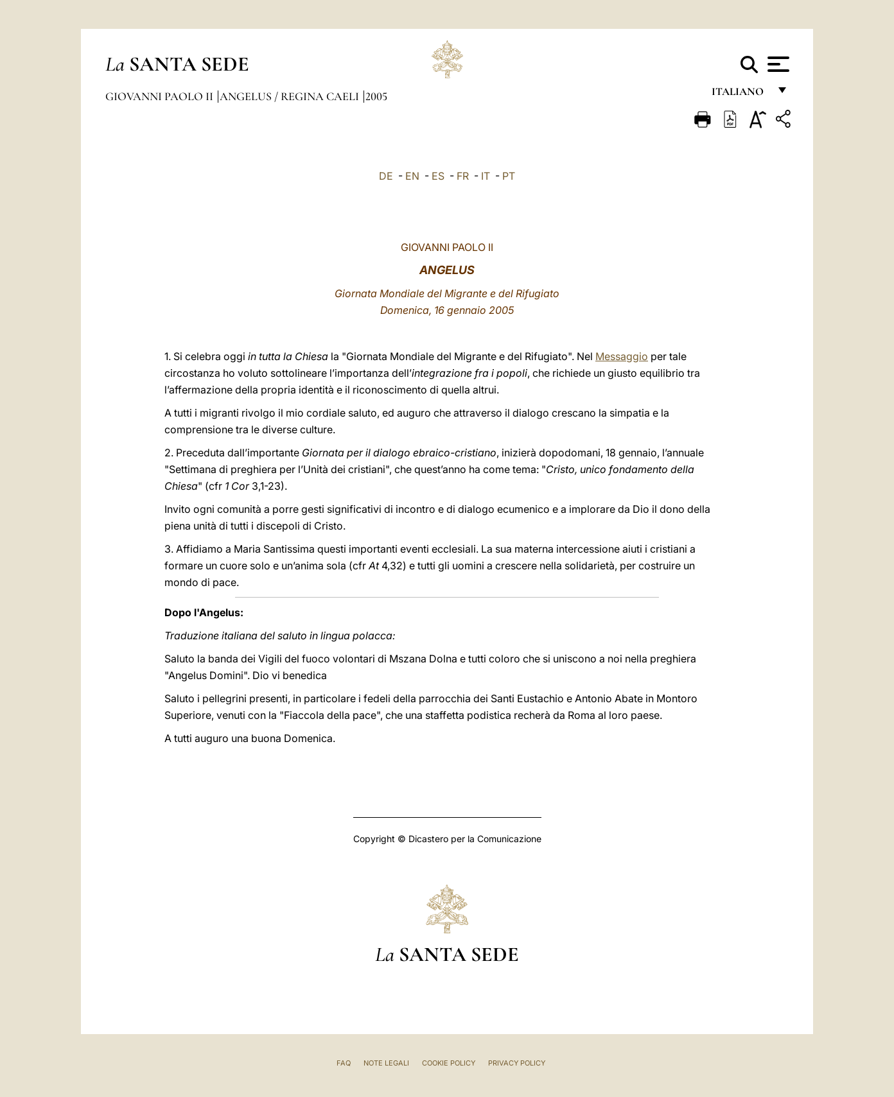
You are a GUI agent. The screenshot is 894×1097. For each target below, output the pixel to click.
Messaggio (621, 356)
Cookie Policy (448, 1062)
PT (508, 175)
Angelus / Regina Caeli (291, 96)
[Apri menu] (776, 64)
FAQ (344, 1062)
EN (412, 175)
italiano (740, 95)
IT (485, 175)
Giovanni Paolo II (160, 96)
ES (438, 175)
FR (463, 175)
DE (386, 175)
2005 (376, 96)
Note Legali (386, 1062)
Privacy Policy (516, 1062)
